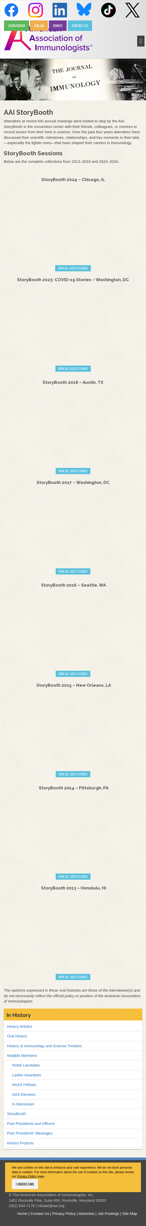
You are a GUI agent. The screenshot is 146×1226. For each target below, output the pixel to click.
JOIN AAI (39, 25)
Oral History (17, 1036)
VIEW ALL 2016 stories (73, 674)
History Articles (19, 1026)
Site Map (129, 1213)
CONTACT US (80, 25)
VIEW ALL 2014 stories (73, 876)
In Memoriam (23, 1104)
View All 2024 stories (73, 268)
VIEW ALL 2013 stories (73, 977)
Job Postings (108, 1213)
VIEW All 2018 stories (73, 471)
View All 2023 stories (73, 368)
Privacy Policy (27, 1176)
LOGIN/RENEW (16, 25)
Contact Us (40, 1213)
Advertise (87, 1213)
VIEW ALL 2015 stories (73, 774)
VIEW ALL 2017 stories (73, 571)
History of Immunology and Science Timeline (44, 1046)
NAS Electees (24, 1094)
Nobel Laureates (26, 1065)
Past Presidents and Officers (31, 1123)
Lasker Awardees (26, 1075)
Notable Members (22, 1055)
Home (22, 1213)
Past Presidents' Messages (29, 1133)
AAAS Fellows (24, 1084)
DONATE (58, 25)
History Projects (20, 1143)
